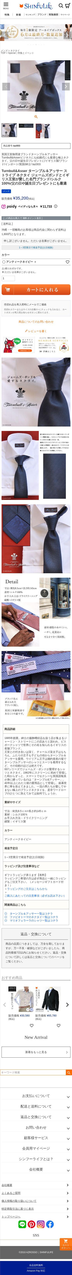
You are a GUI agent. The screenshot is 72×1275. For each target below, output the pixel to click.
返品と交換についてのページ (44, 957)
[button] (5, 1005)
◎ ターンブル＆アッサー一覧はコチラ (28, 913)
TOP (3, 53)
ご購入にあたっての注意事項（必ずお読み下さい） (35, 895)
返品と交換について (36, 1117)
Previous (4, 35)
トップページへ (11, 1216)
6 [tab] (42, 45)
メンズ (4, 50)
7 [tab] (44, 45)
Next (67, 35)
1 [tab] (28, 45)
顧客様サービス (36, 1138)
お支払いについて (36, 1096)
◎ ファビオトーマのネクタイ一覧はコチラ (31, 917)
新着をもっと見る (36, 1052)
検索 (61, 5)
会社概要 (36, 1169)
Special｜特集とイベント (21, 53)
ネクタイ (15, 50)
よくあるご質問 (11, 1193)
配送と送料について (36, 1106)
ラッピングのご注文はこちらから (27, 888)
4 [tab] (36, 45)
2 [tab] (31, 45)
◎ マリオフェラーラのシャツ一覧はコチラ (31, 920)
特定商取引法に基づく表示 (18, 1208)
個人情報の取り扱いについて (19, 1200)
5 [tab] (39, 45)
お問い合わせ (36, 1127)
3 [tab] (34, 45)
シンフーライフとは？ (36, 1159)
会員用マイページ (36, 1148)
